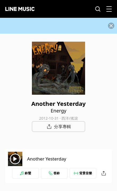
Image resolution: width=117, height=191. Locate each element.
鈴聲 (25, 173)
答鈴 (54, 173)
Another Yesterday (46, 159)
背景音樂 (83, 173)
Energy (58, 110)
